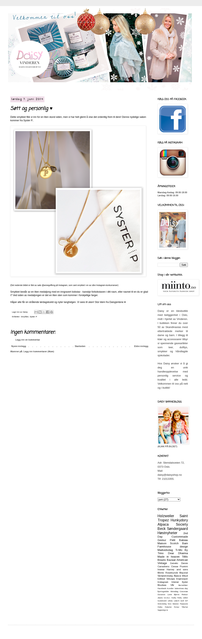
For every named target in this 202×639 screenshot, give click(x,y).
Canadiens (163, 566)
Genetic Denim (179, 563)
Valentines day (181, 588)
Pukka (160, 607)
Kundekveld (162, 601)
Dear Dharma (178, 553)
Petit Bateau (179, 540)
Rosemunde (171, 573)
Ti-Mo (178, 549)
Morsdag (174, 591)
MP (186, 601)
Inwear (161, 569)
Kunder (170, 588)
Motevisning (162, 604)
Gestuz (162, 540)
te (167, 610)
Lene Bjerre (173, 594)
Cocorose (184, 591)
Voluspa (170, 579)
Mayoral (183, 573)
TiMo (185, 556)
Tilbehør (185, 607)
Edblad (161, 579)
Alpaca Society (173, 524)
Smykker (24, 316)
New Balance (173, 604)
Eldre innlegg (141, 346)
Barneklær (183, 585)
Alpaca (177, 576)
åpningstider (163, 591)
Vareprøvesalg (165, 576)
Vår (172, 585)
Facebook (162, 588)
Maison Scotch (168, 543)
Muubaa (162, 585)
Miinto (161, 573)
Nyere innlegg (18, 346)
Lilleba (170, 601)
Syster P (33, 316)
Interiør (175, 582)
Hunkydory (179, 520)
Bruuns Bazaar (167, 559)
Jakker (185, 598)
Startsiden (80, 346)
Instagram (163, 582)
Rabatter (168, 607)
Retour (176, 607)
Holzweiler (166, 516)
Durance (161, 594)
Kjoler (185, 582)
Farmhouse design (173, 546)
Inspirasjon (182, 579)
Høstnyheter (167, 533)
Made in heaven (169, 556)
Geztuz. (167, 598)
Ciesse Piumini (179, 566)
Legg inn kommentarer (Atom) (38, 351)
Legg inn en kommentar (27, 339)
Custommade (179, 536)
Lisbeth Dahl (179, 601)
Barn (185, 543)
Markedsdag (165, 549)
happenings (162, 610)
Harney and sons (177, 569)
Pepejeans (184, 604)
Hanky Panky (176, 598)
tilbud (185, 576)
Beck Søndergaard (173, 529)
